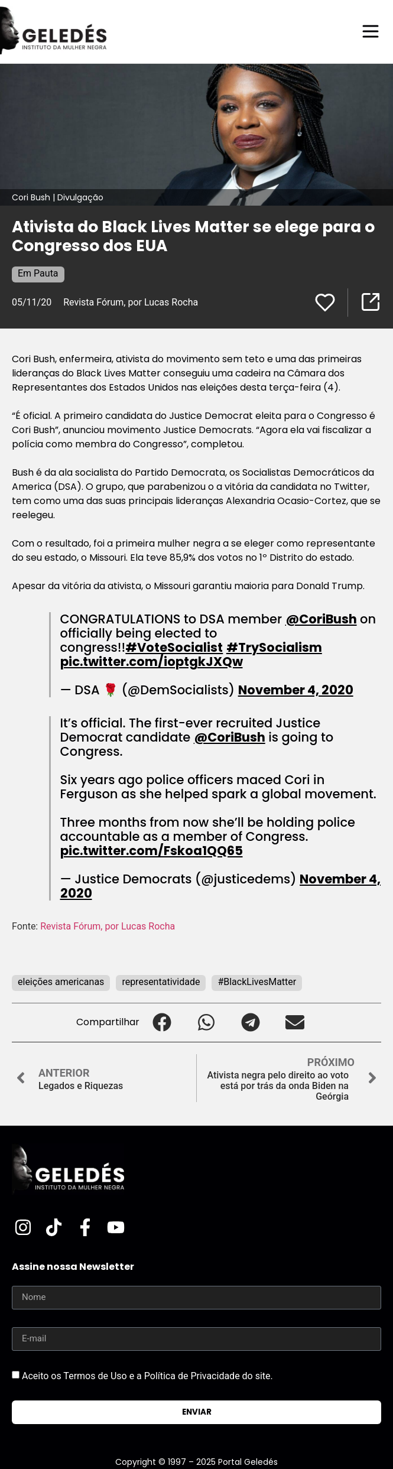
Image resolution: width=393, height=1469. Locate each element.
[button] (161, 1022)
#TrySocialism (274, 647)
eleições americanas (61, 981)
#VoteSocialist (174, 647)
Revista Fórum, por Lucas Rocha (130, 302)
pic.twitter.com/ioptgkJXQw (151, 661)
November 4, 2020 (295, 689)
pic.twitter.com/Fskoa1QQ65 (151, 850)
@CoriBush (321, 619)
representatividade (161, 981)
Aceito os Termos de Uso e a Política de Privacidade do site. (147, 1375)
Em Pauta (38, 273)
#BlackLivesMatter (256, 981)
